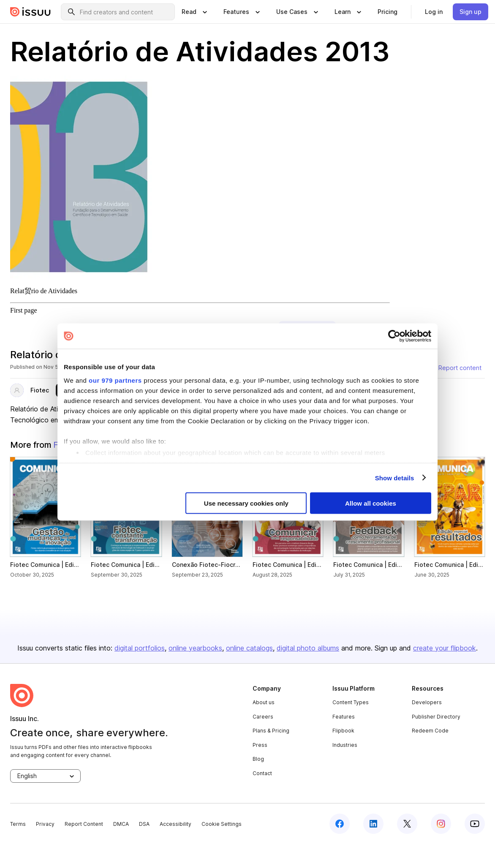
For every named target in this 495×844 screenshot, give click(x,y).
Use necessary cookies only (246, 503)
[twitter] (407, 824)
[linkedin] (373, 824)
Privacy (45, 824)
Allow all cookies (370, 503)
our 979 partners (115, 380)
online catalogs (249, 648)
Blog (258, 759)
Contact (262, 773)
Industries (344, 745)
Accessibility (175, 824)
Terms (18, 824)
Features (343, 716)
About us (264, 702)
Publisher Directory (436, 716)
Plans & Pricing (271, 730)
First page (23, 310)
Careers (263, 716)
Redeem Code (430, 730)
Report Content (84, 824)
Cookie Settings (221, 824)
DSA (144, 824)
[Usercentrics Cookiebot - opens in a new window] (394, 336)
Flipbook (343, 730)
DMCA (121, 824)
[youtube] (475, 824)
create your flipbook (444, 648)
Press (260, 745)
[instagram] (441, 824)
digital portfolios (139, 648)
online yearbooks (195, 648)
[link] (387, 11)
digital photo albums (308, 648)
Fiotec (39, 390)
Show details (394, 477)
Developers (427, 702)
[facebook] (339, 824)
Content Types (350, 702)
